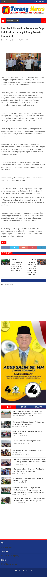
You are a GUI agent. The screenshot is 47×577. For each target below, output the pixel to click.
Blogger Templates (33, 574)
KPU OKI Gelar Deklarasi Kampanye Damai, (26, 441)
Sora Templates (20, 574)
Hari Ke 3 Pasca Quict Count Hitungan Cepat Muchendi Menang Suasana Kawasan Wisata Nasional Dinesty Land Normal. (27, 414)
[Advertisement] (23, 520)
